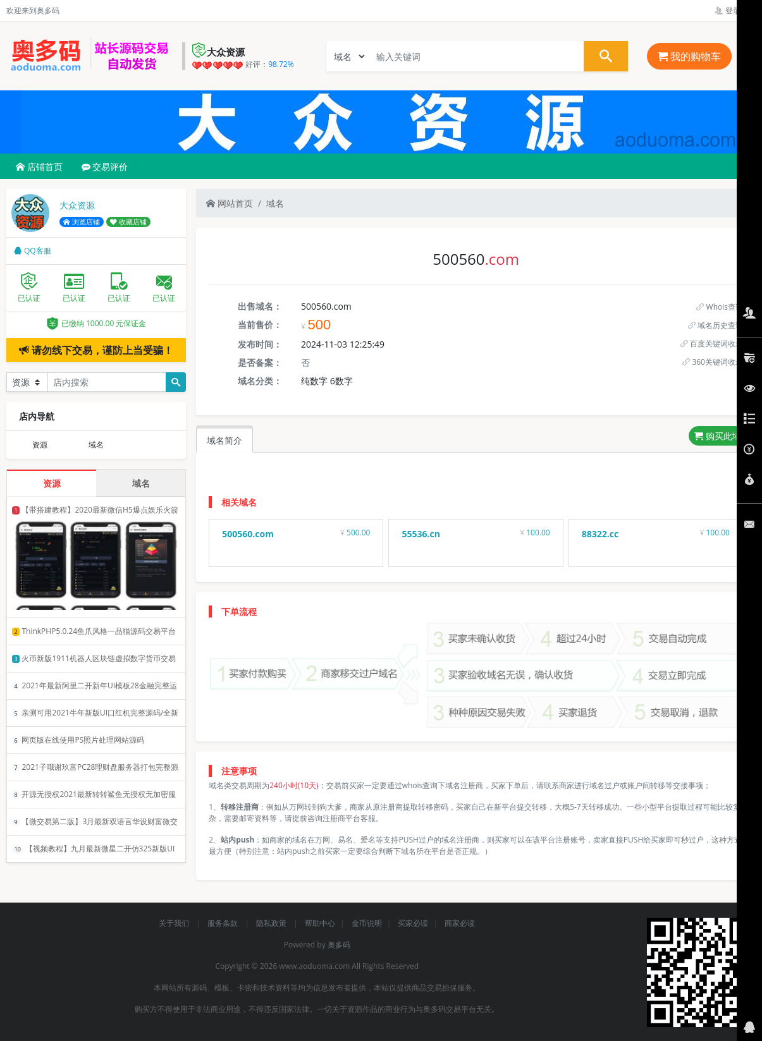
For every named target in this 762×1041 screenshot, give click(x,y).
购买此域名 (722, 436)
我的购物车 (689, 56)
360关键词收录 (712, 361)
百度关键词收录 (711, 343)
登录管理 (735, 10)
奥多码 (339, 944)
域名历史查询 (715, 325)
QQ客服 (32, 250)
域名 (275, 203)
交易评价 (105, 167)
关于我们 (175, 923)
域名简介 (224, 440)
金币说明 (367, 923)
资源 (39, 444)
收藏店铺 (128, 221)
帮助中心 (320, 923)
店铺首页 (39, 167)
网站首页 (229, 203)
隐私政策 (272, 923)
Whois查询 (719, 306)
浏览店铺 (81, 221)
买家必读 (413, 923)
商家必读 (460, 923)
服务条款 (223, 923)
